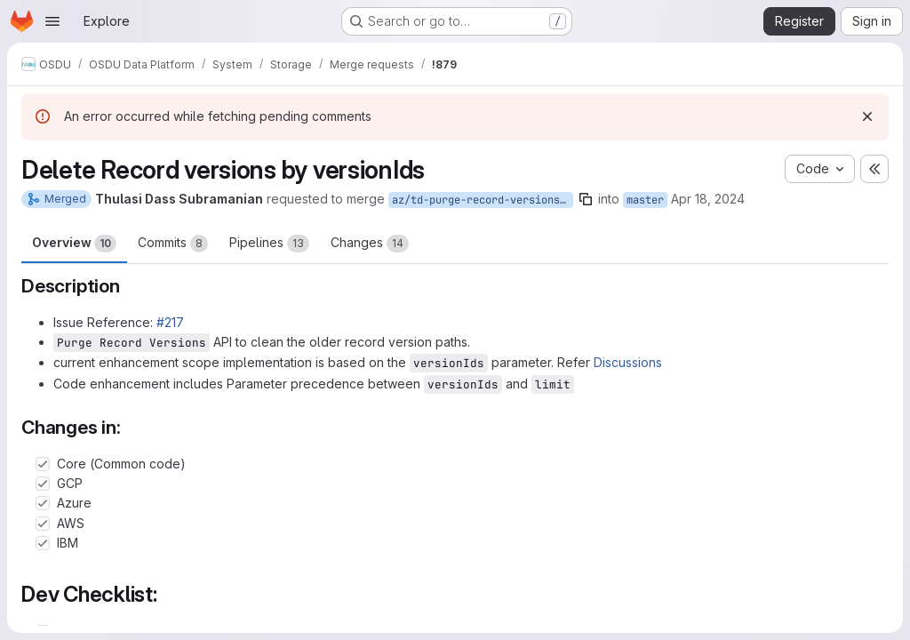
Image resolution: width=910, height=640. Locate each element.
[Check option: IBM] (43, 543)
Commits (173, 243)
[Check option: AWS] (43, 523)
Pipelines (269, 243)
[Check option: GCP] (43, 483)
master (645, 200)
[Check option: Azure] (43, 503)
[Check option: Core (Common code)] (43, 464)
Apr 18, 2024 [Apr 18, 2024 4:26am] (708, 198)
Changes (370, 243)
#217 (170, 322)
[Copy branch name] (585, 199)
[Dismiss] (867, 116)
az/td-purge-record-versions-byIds (482, 200)
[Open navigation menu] (52, 21)
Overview (74, 243)
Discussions (628, 362)
